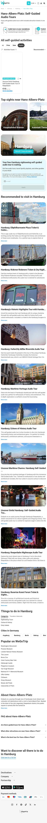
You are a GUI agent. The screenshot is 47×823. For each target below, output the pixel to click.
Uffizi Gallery (5, 674)
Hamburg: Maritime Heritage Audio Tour (19, 389)
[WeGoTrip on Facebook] (16, 804)
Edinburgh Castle (6, 663)
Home (2, 8)
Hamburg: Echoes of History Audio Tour (19, 428)
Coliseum (4, 677)
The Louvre (4, 654)
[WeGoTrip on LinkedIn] (34, 804)
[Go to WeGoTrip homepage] (6, 3)
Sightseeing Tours (7, 620)
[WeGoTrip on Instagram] (12, 804)
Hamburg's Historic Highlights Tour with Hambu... (23, 309)
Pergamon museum (7, 666)
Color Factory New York (8, 660)
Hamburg (17, 8)
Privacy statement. (32, 177)
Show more (4, 241)
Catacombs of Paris (7, 686)
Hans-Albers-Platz (28, 8)
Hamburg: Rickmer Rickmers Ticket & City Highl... (23, 270)
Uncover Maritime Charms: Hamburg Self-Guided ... (23, 469)
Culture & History (6, 622)
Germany (9, 8)
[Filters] (3, 45)
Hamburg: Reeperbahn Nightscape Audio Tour (21, 552)
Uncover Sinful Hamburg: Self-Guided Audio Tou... (21, 511)
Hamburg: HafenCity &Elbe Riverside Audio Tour (22, 349)
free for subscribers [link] (7, 91)
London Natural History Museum (12, 652)
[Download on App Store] (6, 787)
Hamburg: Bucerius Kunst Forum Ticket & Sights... (19, 593)
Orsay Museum (6, 680)
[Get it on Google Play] (18, 787)
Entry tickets (5, 625)
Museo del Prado (6, 683)
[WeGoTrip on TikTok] (25, 804)
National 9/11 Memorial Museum (12, 672)
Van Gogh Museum (7, 669)
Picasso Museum (6, 649)
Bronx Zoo (4, 657)
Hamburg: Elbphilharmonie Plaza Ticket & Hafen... (20, 228)
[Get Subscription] (29, 3)
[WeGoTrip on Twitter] (30, 804)
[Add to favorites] (20, 54)
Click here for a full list (8, 757)
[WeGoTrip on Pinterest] (21, 804)
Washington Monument (9, 646)
